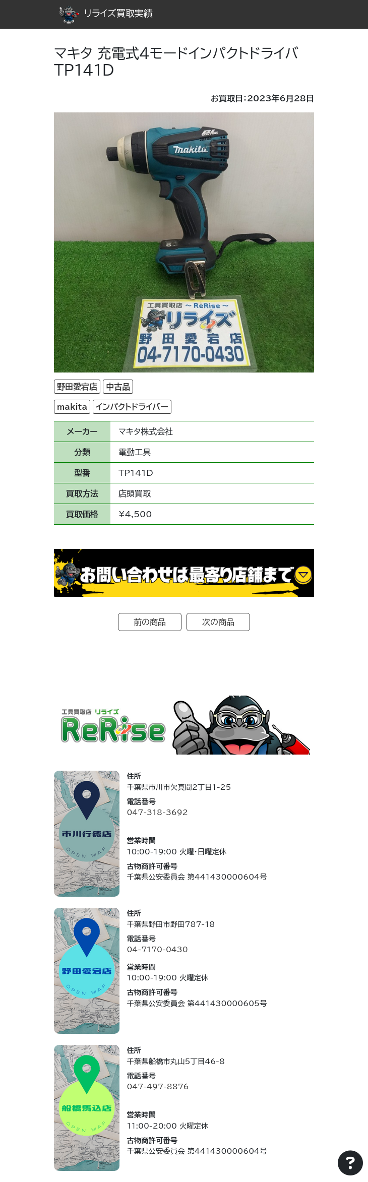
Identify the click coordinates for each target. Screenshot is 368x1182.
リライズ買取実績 (106, 13)
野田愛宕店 (77, 387)
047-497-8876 (158, 1086)
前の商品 (150, 622)
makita (72, 407)
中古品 (118, 387)
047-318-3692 (157, 812)
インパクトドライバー (132, 407)
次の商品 (218, 622)
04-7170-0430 (157, 949)
